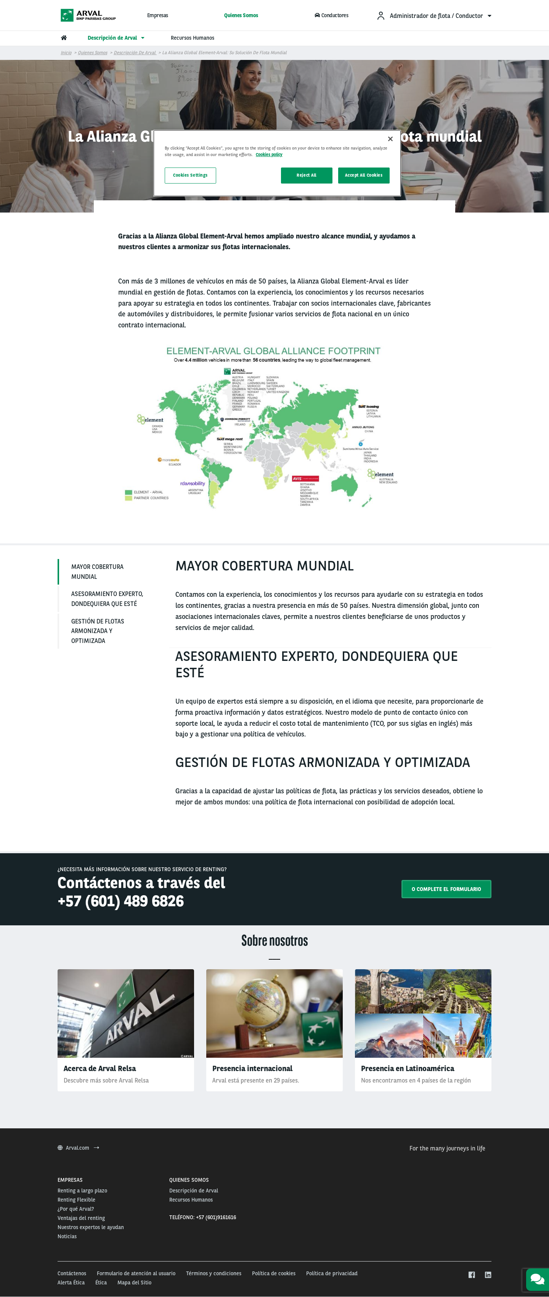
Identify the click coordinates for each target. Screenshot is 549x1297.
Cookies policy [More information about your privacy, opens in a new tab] (269, 154)
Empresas (157, 15)
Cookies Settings (190, 175)
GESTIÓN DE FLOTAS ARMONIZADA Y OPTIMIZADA (97, 631)
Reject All (306, 175)
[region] (277, 163)
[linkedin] (487, 1275)
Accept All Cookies (363, 175)
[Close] (390, 139)
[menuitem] (433, 15)
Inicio (66, 52)
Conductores (331, 15)
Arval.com (78, 1148)
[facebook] (471, 1275)
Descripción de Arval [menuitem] (117, 38)
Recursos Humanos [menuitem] (192, 38)
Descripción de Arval (135, 52)
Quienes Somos (241, 15)
